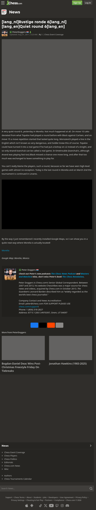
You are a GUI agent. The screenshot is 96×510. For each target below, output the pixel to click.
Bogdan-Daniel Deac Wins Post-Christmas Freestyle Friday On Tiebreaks (21, 367)
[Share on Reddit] (51, 325)
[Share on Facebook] (34, 325)
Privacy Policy (81, 497)
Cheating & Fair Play (34, 500)
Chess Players (10, 455)
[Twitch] (57, 505)
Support (9, 497)
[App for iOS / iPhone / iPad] (26, 505)
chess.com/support (28, 306)
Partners (48, 500)
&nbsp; (47, 204)
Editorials (8, 462)
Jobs (45, 497)
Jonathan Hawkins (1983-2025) (68, 363)
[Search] (47, 488)
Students (37, 497)
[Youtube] (51, 505)
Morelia (5, 250)
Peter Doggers (29, 270)
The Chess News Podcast (63, 273)
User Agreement (67, 497)
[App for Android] (32, 505)
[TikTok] (40, 505)
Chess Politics (10, 459)
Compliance (59, 500)
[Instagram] (62, 505)
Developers (53, 497)
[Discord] (67, 505)
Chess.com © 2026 (73, 500)
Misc (6, 469)
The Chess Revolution (73, 276)
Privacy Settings (17, 500)
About (29, 497)
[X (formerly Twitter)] (45, 505)
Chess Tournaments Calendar (18, 479)
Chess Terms (19, 497)
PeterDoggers (19, 32)
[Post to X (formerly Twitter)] (43, 325)
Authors (8, 475)
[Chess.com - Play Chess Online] (15, 3)
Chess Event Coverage (53, 34)
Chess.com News (12, 465)
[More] (59, 325)
